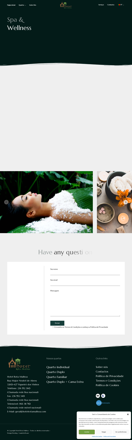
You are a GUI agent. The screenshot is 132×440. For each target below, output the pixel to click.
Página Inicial (11, 5)
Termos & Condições (73, 327)
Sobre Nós (32, 5)
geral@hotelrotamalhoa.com (30, 411)
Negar (104, 432)
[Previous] (6, 202)
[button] (128, 414)
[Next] (125, 202)
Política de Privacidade (99, 327)
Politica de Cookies (97, 436)
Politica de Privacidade (109, 436)
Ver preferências (121, 432)
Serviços (101, 5)
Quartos (21, 5)
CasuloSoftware (24, 433)
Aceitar (86, 432)
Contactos (110, 5)
